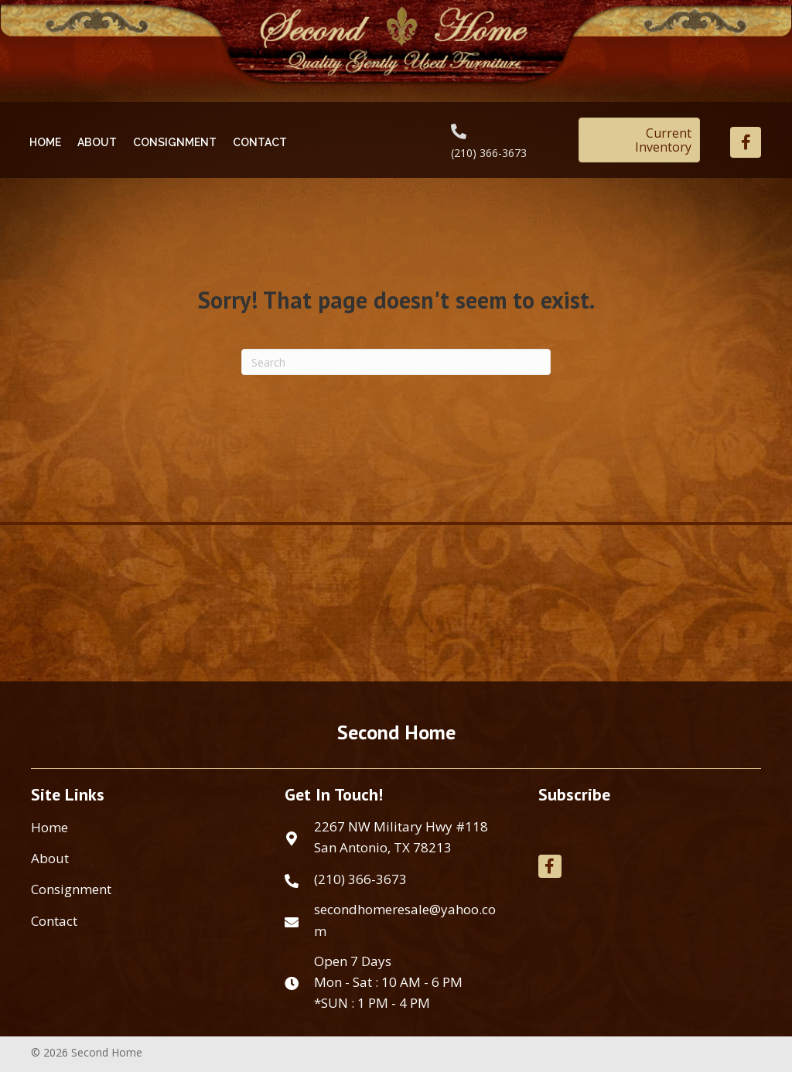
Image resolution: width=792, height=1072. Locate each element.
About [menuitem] (50, 858)
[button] (745, 142)
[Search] (396, 362)
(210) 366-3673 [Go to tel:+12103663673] (489, 152)
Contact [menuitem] (54, 921)
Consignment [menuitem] (71, 889)
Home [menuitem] (49, 827)
